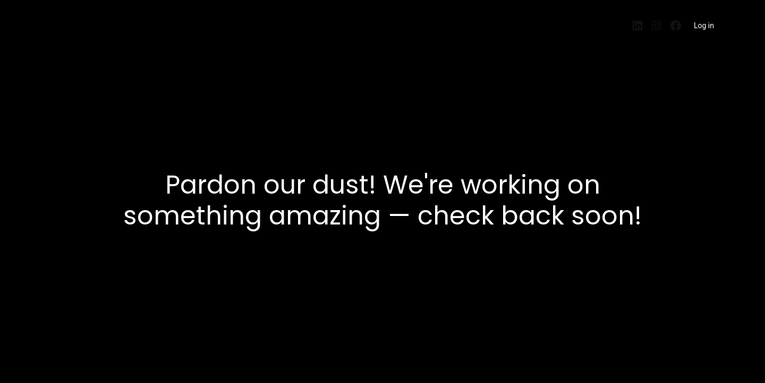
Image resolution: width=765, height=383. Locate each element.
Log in (704, 25)
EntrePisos (68, 22)
